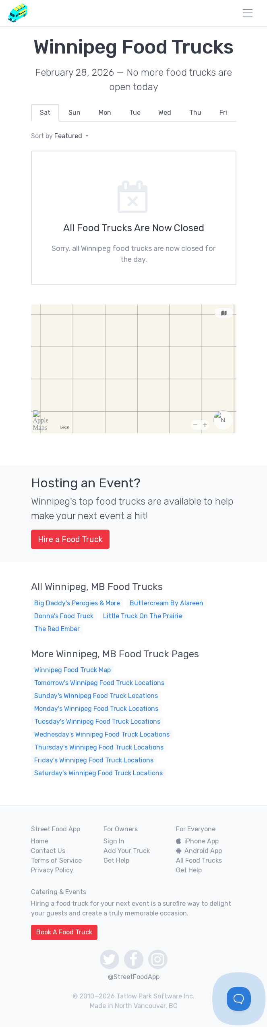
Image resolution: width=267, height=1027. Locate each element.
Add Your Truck (126, 851)
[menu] (247, 12)
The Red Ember (57, 629)
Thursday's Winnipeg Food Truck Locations (99, 747)
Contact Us (48, 851)
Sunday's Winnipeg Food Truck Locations (96, 696)
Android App (199, 851)
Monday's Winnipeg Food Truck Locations (96, 708)
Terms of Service (56, 860)
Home (39, 841)
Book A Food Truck (64, 932)
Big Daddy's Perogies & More (77, 603)
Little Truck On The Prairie (142, 616)
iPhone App (197, 841)
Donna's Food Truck (63, 616)
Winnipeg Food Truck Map (72, 670)
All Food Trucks (199, 860)
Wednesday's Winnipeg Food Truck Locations (102, 734)
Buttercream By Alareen (166, 603)
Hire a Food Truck (70, 539)
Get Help (116, 860)
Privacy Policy (52, 870)
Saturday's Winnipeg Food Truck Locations (98, 773)
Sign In (113, 841)
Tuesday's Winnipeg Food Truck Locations (97, 721)
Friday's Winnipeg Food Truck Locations (93, 760)
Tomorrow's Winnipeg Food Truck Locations (99, 683)
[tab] (45, 113)
